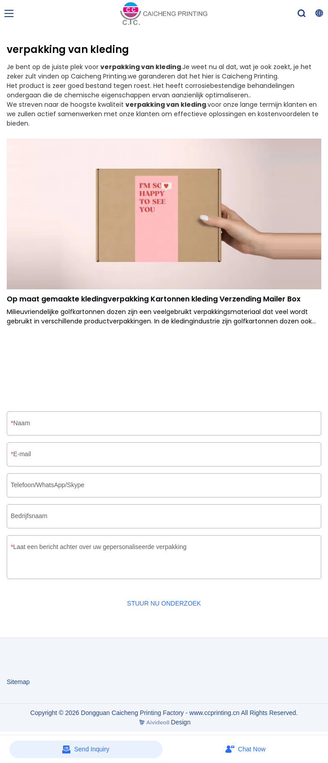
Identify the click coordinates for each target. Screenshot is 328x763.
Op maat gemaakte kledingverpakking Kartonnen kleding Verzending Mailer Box (154, 299)
